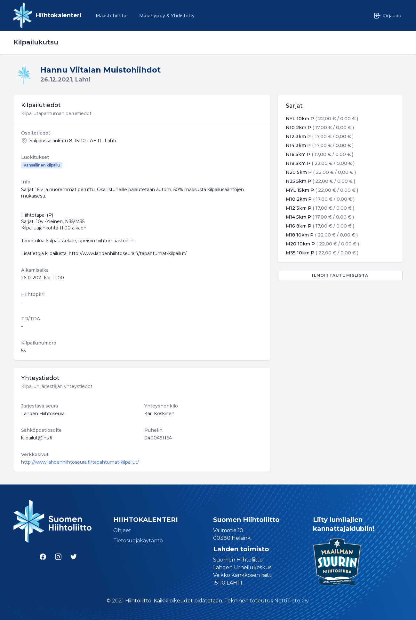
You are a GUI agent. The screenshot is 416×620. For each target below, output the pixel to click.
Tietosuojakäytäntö (138, 541)
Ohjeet (122, 530)
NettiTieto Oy (291, 601)
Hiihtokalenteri (59, 15)
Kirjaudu (387, 15)
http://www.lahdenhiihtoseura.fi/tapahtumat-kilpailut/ (80, 462)
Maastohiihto (111, 16)
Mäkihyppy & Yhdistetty (167, 16)
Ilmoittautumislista (340, 275)
